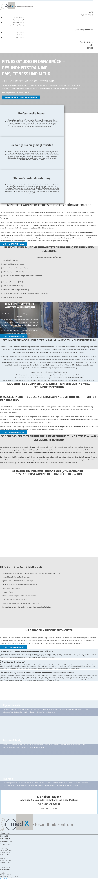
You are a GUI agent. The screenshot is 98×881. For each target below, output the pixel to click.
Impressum (6, 838)
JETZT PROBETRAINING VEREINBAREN (21, 97)
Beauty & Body (86, 42)
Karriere (89, 47)
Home (90, 11)
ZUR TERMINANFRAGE (13, 243)
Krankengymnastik (18, 20)
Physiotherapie (86, 14)
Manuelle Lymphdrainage (16, 25)
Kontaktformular (74, 377)
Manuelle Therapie (18, 22)
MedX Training (20, 37)
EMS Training (20, 32)
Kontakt (4, 835)
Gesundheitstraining (84, 29)
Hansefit (89, 45)
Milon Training (20, 35)
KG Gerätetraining (19, 17)
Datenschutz (6, 841)
